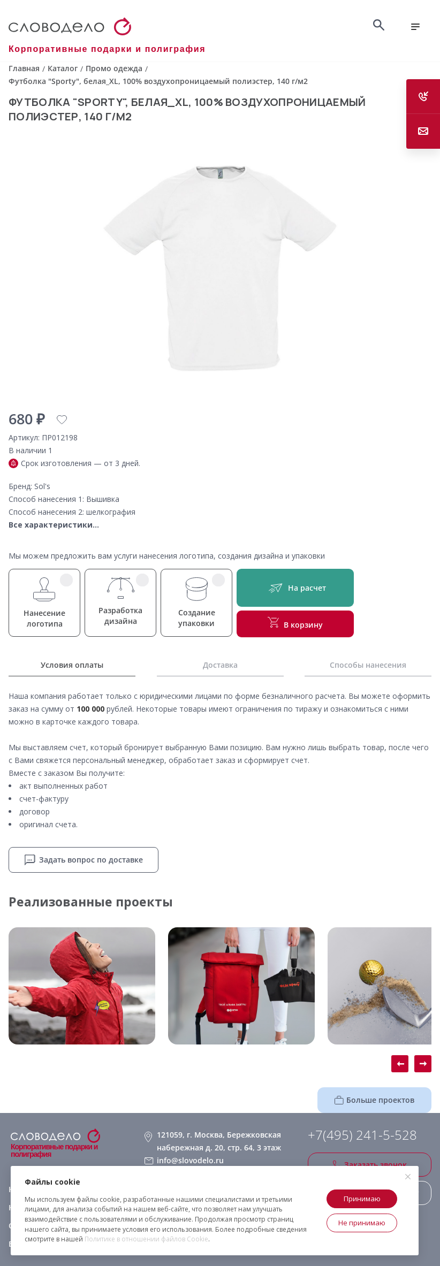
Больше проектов (374, 1100)
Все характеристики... (54, 525)
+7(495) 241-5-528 (362, 1134)
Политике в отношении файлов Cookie (146, 1239)
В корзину (295, 623)
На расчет (295, 587)
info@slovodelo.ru (190, 1160)
